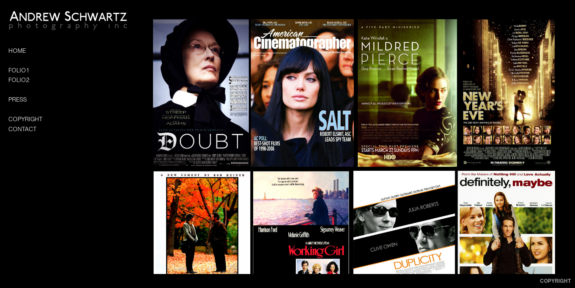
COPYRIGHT (25, 119)
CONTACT (22, 129)
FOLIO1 (19, 70)
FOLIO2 (19, 80)
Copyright (555, 281)
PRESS (17, 99)
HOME (17, 50)
